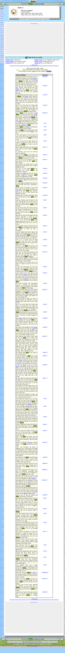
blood (26, 295)
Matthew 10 (45, 463)
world (25, 258)
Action (36, 4)
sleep (17, 88)
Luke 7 (44, 531)
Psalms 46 (45, 173)
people (19, 121)
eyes (22, 183)
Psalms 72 (45, 187)
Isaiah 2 (44, 199)
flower (32, 131)
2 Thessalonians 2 (45, 572)
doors (19, 569)
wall (26, 375)
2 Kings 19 (45, 105)
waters (24, 173)
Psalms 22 (44, 159)
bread (17, 301)
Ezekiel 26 (45, 327)
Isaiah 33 (45, 283)
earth (27, 127)
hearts (34, 78)
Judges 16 (45, 85)
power (25, 493)
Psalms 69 (45, 182)
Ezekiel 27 (45, 352)
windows (25, 279)
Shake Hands (10, 61)
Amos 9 (45, 406)
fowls (17, 366)
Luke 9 (45, 544)
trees (20, 360)
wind (21, 235)
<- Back (5, 4)
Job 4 (45, 123)
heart (20, 318)
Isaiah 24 (44, 272)
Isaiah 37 (44, 304)
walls (33, 329)
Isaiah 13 (45, 239)
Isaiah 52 (45, 311)
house (35, 114)
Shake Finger (38, 59)
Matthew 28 (45, 494)
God (36, 113)
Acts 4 (45, 557)
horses (36, 327)
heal (25, 179)
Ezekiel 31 (45, 355)
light (29, 483)
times (17, 90)
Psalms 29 (45, 168)
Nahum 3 (44, 424)
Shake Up (37, 63)
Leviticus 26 (45, 76)
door (36, 408)
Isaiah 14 (44, 251)
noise (25, 274)
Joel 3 (45, 398)
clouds (35, 491)
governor (29, 442)
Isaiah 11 (44, 231)
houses (34, 478)
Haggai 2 (44, 430)
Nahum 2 (45, 416)
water (26, 96)
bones (24, 125)
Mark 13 (44, 508)
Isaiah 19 (44, 266)
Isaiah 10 (44, 215)
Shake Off (9, 63)
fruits (31, 288)
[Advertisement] (53, 11)
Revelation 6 (45, 591)
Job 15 (45, 129)
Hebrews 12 (44, 578)
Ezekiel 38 (45, 364)
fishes (24, 365)
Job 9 (45, 126)
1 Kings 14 (45, 94)
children (29, 404)
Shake (42, 4)
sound (36, 79)
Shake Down (9, 59)
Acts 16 (44, 564)
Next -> (60, 4)
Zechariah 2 (45, 457)
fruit (17, 190)
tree (19, 379)
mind (34, 572)
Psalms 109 (45, 195)
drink (28, 361)
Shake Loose (38, 61)
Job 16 (45, 134)
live (37, 541)
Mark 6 (45, 498)
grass (17, 193)
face (22, 370)
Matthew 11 (44, 469)
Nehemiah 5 (45, 112)
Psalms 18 (45, 154)
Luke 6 (45, 513)
